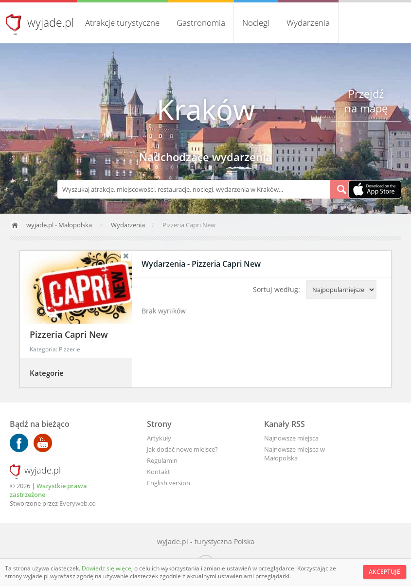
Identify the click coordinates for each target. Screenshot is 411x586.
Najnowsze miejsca (291, 438)
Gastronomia (201, 22)
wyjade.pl (50, 22)
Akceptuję (384, 572)
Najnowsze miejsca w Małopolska (294, 453)
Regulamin (162, 460)
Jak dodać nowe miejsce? (182, 449)
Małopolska (75, 224)
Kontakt (158, 471)
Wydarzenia (308, 22)
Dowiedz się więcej (108, 568)
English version (168, 482)
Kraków (206, 109)
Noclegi (255, 22)
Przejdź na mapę (366, 100)
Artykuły (159, 438)
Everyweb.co (77, 503)
